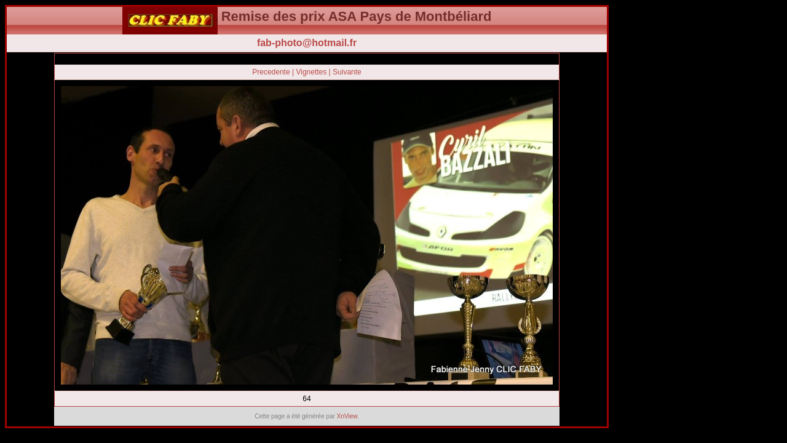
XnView (347, 416)
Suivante (347, 72)
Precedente (271, 72)
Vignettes (311, 72)
